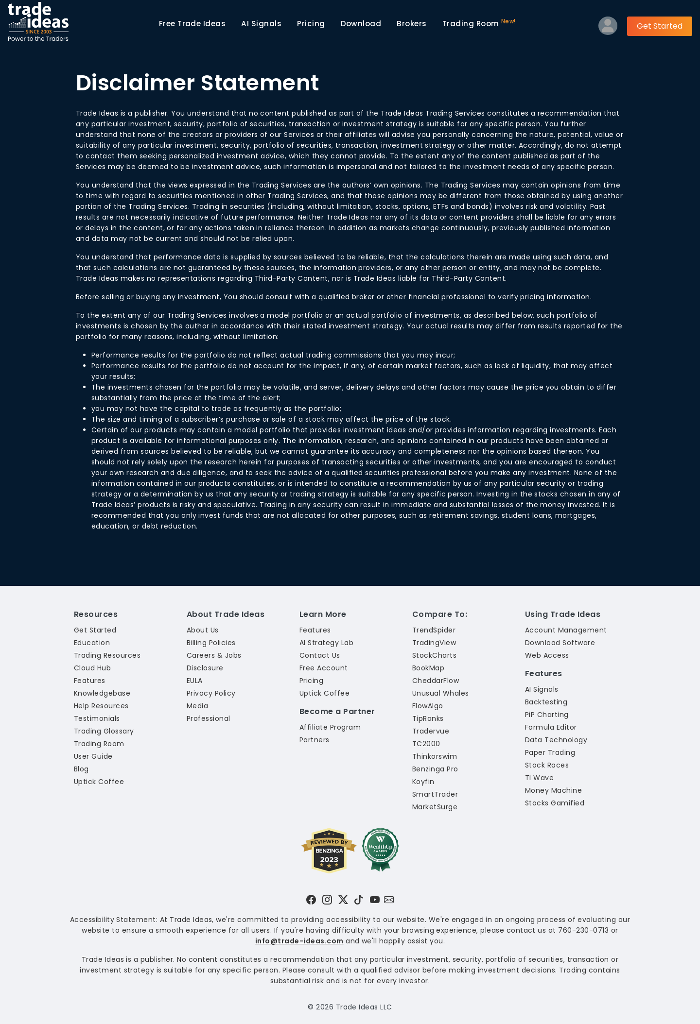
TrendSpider (433, 630)
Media (197, 706)
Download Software (560, 643)
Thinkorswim (434, 756)
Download (361, 23)
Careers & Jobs (214, 655)
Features (89, 680)
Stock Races (547, 765)
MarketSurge (434, 807)
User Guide (93, 756)
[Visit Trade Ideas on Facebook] (311, 899)
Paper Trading (550, 752)
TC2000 (426, 744)
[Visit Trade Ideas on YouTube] (375, 899)
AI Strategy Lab (326, 643)
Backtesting (546, 702)
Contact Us (319, 655)
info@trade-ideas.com (299, 941)
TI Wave (539, 778)
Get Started (659, 26)
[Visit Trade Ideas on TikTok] (359, 899)
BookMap (428, 668)
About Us (203, 630)
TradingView (434, 643)
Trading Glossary (104, 731)
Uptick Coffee (99, 781)
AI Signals (261, 23)
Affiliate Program (330, 727)
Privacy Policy (211, 693)
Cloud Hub (92, 668)
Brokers (411, 23)
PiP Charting (547, 714)
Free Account (323, 668)
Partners (314, 740)
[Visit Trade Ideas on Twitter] (343, 899)
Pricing (311, 23)
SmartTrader (435, 794)
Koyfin (423, 781)
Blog (81, 769)
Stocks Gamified (554, 803)
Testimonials (97, 718)
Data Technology (556, 740)
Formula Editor (551, 727)
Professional (208, 718)
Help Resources (101, 706)
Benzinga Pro (435, 769)
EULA (195, 680)
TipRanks (428, 718)
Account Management (566, 630)
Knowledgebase (102, 693)
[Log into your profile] (607, 28)
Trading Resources (107, 655)
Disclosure (205, 668)
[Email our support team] (389, 899)
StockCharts (434, 655)
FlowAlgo (427, 706)
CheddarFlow (435, 680)
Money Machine (553, 790)
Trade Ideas (192, 23)
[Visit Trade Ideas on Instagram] (327, 899)
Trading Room (479, 23)
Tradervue (430, 731)
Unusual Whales (440, 693)
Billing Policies (211, 643)
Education (92, 643)
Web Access (547, 655)
